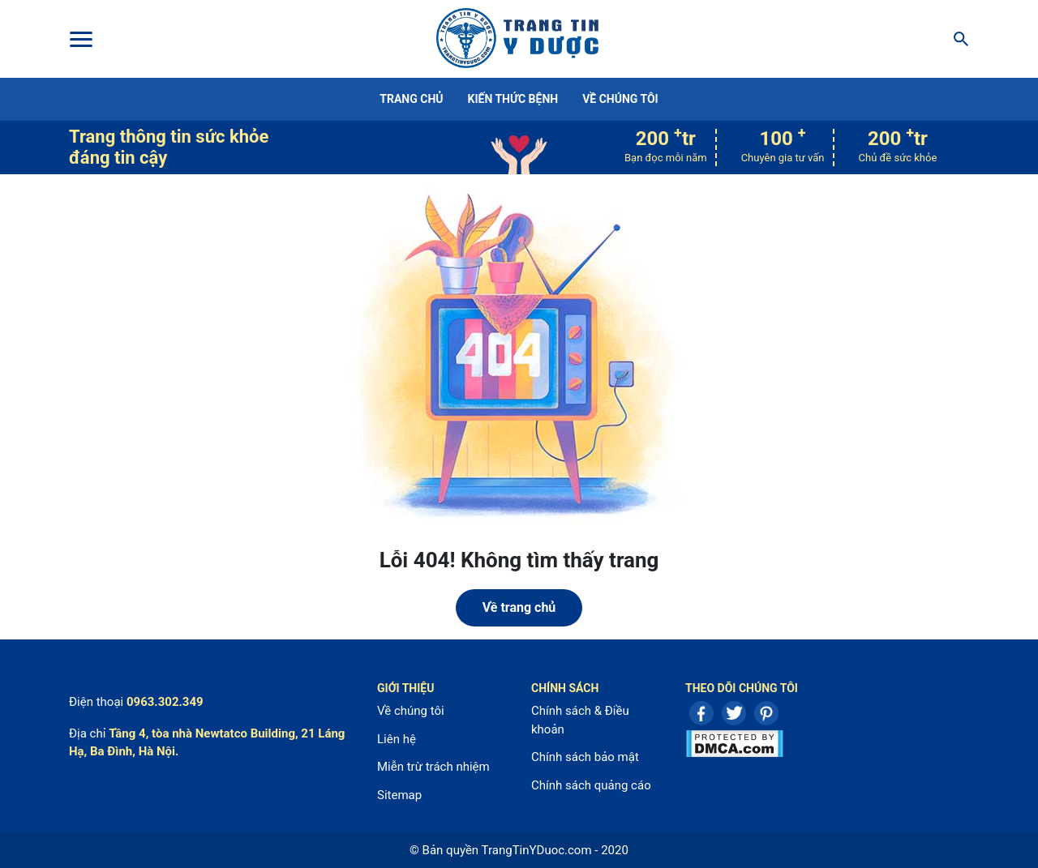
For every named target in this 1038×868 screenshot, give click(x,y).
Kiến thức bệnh (513, 98)
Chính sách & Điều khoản (580, 720)
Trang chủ (411, 98)
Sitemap (399, 795)
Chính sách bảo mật (585, 757)
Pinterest (766, 713)
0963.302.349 (165, 702)
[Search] (956, 39)
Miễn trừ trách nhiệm (433, 766)
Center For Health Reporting (517, 39)
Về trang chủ (519, 607)
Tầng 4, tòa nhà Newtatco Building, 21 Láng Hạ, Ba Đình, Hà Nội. (207, 742)
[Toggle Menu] (80, 39)
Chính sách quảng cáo (591, 785)
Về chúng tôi (620, 98)
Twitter (734, 713)
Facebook (701, 713)
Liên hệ (396, 739)
